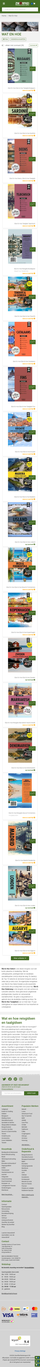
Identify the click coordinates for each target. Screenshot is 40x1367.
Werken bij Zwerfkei (8, 1224)
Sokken (4, 1113)
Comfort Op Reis (7, 1129)
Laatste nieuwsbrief (8, 1233)
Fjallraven (25, 1129)
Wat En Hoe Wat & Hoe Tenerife (25, 316)
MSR (23, 1118)
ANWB (24, 1120)
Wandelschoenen (7, 1120)
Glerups (24, 1136)
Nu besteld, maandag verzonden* (18, 1267)
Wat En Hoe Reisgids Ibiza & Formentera (22, 814)
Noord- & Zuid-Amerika (9, 1131)
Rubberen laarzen (27, 1190)
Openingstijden (7, 1207)
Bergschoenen (6, 1127)
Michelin (24, 1127)
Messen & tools (27, 1181)
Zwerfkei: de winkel (8, 1222)
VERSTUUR (31, 1093)
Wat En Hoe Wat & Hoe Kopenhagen (23, 632)
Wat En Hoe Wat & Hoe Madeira (24, 497)
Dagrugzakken (6, 1165)
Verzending (5, 1211)
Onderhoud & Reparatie (28, 1150)
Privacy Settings (20, 1351)
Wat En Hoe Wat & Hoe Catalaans (24, 361)
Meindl (24, 1109)
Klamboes (5, 1190)
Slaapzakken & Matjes (9, 1125)
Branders (25, 1164)
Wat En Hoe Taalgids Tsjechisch (24, 224)
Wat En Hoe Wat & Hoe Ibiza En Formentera (20, 587)
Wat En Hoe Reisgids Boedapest (24, 270)
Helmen (24, 1175)
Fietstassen (5, 1170)
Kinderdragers (6, 1188)
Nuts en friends (27, 1184)
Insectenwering (7, 1179)
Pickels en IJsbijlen (28, 1188)
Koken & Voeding (7, 1111)
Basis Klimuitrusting (8, 1154)
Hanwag (24, 1140)
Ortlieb (24, 1125)
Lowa (23, 1111)
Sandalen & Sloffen (8, 1122)
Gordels (24, 1170)
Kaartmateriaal (7, 1181)
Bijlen (3, 1161)
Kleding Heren (6, 1118)
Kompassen (26, 1179)
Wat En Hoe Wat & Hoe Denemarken (23, 768)
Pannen (24, 1186)
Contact (4, 1204)
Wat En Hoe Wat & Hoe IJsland (25, 542)
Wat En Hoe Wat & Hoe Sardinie (24, 133)
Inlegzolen (5, 1177)
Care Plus (25, 1122)
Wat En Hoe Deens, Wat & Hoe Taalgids (22, 178)
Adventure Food (27, 1113)
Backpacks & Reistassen (10, 1152)
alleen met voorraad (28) (14, 45)
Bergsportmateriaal (28, 1159)
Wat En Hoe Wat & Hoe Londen (25, 905)
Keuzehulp (7, 1149)
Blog (3, 1227)
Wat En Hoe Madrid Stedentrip (25, 860)
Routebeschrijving (7, 1213)
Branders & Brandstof (9, 1163)
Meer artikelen (20, 958)
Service (4, 1215)
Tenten (4, 1134)
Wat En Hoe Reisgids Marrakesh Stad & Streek (20, 723)
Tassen (4, 1142)
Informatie (7, 1201)
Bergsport (5, 1116)
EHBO (4, 1168)
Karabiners (25, 1177)
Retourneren (6, 1209)
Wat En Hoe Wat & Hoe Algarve (25, 951)
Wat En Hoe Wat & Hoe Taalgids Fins (23, 407)
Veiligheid (5, 1109)
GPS (23, 1172)
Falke (23, 1131)
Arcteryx (24, 1138)
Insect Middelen (7, 1140)
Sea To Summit (26, 1116)
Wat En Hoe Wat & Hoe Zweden (25, 677)
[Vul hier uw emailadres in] (13, 1093)
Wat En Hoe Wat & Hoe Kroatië (25, 452)
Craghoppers (26, 1134)
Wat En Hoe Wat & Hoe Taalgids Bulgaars (21, 88)
